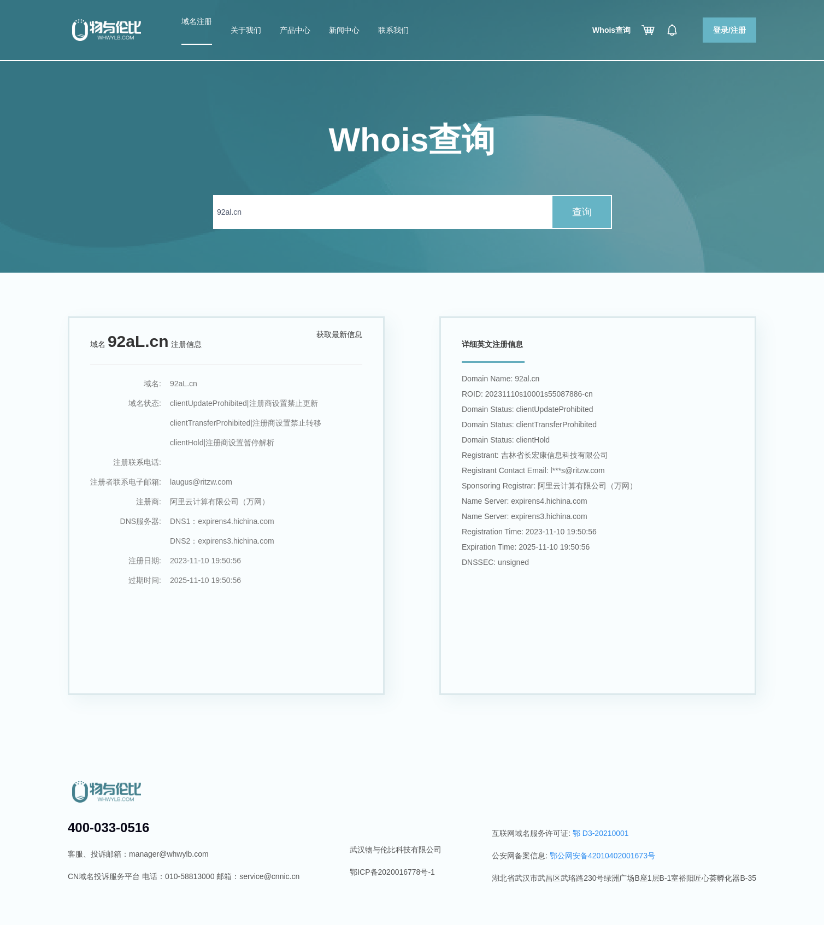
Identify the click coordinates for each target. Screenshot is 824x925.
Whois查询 (611, 30)
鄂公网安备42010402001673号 (602, 855)
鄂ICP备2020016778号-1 (392, 872)
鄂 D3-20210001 (601, 833)
